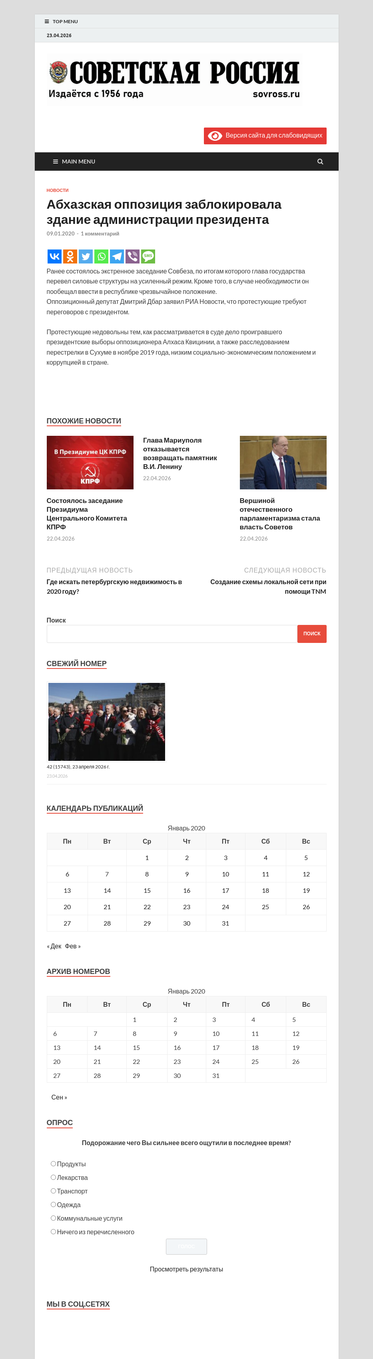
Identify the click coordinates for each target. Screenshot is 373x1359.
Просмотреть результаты (186, 1269)
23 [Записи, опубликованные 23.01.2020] (186, 906)
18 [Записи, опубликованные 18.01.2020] (265, 890)
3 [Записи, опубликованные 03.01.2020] (225, 857)
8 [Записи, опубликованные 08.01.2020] (147, 874)
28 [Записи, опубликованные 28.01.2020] (107, 923)
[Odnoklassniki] (70, 256)
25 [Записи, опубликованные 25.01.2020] (265, 906)
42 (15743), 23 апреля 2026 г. (78, 767)
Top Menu (65, 21)
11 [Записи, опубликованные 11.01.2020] (265, 874)
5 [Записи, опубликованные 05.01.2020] (306, 857)
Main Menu (78, 161)
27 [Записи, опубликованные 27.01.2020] (67, 923)
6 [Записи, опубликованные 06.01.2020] (67, 874)
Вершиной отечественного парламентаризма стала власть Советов (280, 513)
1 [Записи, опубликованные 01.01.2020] (147, 857)
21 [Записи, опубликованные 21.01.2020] (107, 906)
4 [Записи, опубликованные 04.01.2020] (265, 857)
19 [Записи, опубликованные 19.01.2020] (306, 890)
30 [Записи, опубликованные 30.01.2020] (186, 923)
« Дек (54, 946)
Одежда (69, 1204)
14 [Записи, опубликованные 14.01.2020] (107, 890)
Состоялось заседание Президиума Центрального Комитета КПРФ (87, 513)
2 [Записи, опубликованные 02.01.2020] (187, 857)
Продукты (71, 1163)
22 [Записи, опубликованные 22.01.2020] (147, 906)
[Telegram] (117, 256)
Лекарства (72, 1177)
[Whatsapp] (101, 256)
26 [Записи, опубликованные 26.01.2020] (306, 906)
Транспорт (72, 1191)
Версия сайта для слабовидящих (265, 135)
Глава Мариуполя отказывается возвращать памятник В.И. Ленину (180, 453)
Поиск (56, 620)
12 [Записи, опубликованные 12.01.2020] (306, 874)
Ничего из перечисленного (96, 1231)
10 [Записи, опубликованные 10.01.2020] (225, 874)
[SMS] (148, 256)
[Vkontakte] (55, 256)
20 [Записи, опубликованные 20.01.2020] (67, 906)
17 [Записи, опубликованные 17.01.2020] (225, 890)
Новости (58, 190)
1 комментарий (100, 233)
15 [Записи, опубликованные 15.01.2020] (147, 890)
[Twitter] (86, 256)
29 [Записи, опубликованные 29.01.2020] (147, 923)
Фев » (73, 946)
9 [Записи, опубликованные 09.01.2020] (187, 874)
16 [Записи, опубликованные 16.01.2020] (186, 890)
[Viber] (133, 256)
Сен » (59, 1097)
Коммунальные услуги (90, 1218)
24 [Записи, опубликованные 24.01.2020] (225, 906)
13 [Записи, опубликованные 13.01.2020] (67, 890)
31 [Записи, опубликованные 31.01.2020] (225, 923)
